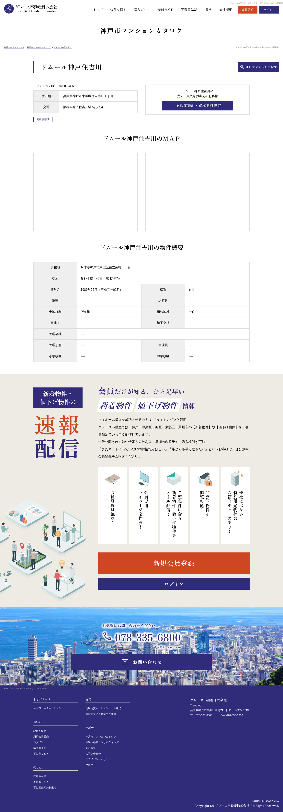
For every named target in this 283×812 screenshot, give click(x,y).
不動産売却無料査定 (44, 787)
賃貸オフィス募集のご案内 (100, 714)
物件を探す (113, 9)
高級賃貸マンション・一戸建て (103, 708)
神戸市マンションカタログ (39, 47)
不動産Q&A (187, 9)
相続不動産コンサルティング (102, 742)
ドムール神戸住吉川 (63, 47)
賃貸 (207, 9)
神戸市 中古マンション (14, 47)
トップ (92, 9)
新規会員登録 (41, 736)
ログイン (38, 742)
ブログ (89, 765)
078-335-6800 (148, 637)
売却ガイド (162, 9)
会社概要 (225, 9)
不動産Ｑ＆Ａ (41, 753)
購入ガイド (138, 9)
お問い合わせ (93, 753)
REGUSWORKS (272, 801)
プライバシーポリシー (98, 759)
